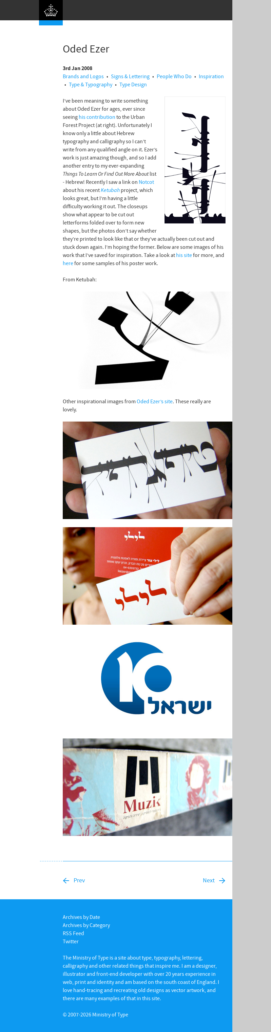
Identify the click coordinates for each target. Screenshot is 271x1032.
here (68, 263)
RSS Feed (73, 933)
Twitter (71, 941)
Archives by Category (86, 925)
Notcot (146, 181)
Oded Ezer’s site (155, 401)
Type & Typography (90, 84)
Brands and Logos (83, 76)
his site (184, 255)
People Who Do (174, 76)
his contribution (97, 116)
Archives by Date (81, 916)
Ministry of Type (110, 1014)
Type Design (133, 84)
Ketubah (110, 190)
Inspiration (211, 76)
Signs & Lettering (130, 76)
